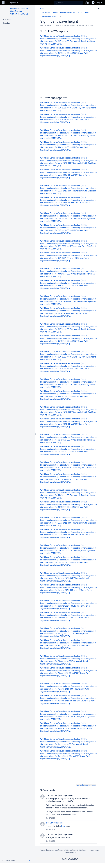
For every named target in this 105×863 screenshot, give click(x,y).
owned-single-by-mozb (86, 785)
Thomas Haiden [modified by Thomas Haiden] (76, 25)
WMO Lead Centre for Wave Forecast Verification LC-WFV (65, 12)
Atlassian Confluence (55, 850)
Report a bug (94, 850)
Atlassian (70, 858)
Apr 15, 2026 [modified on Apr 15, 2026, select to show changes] (89, 25)
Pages (42, 9)
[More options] (98, 9)
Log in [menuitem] (99, 3)
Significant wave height (59, 21)
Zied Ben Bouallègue (54, 823)
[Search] (55, 3)
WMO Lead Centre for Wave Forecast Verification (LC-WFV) (19, 11)
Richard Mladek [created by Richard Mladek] (53, 25)
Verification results (49, 16)
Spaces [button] (13, 3)
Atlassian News (70, 853)
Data (63, 826)
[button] (3, 2)
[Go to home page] (7, 2)
